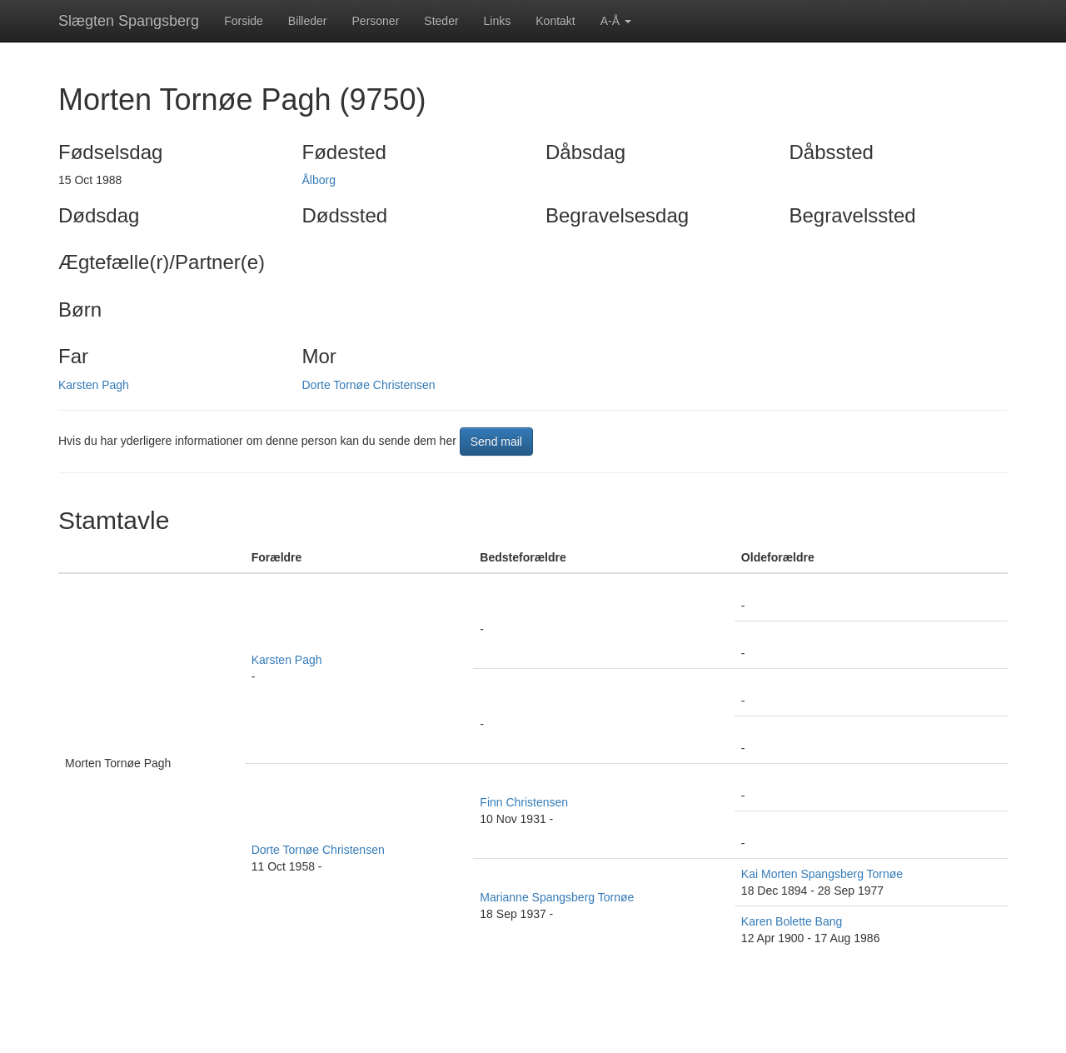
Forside (243, 20)
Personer (376, 20)
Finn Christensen (524, 802)
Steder (441, 20)
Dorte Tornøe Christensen (369, 385)
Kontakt (555, 20)
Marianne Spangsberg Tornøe (557, 897)
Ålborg (319, 180)
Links (497, 20)
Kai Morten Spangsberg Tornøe (822, 874)
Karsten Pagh (93, 385)
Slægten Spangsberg (128, 20)
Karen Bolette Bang (791, 921)
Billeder (307, 20)
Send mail (496, 441)
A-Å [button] (615, 20)
